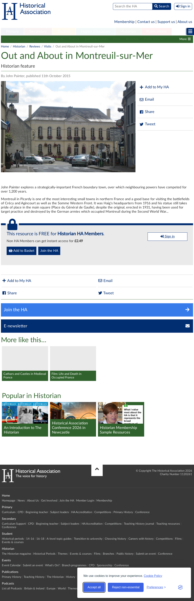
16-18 (40, 538)
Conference (142, 512)
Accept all (94, 587)
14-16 (30, 538)
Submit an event (146, 553)
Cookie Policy (153, 575)
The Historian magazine (18, 39)
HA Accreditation (81, 512)
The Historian (55, 577)
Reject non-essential (125, 587)
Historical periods (13, 538)
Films (116, 39)
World (62, 588)
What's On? (52, 565)
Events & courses (96, 39)
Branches (132, 39)
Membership (124, 22)
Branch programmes (74, 565)
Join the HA (49, 251)
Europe (51, 588)
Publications (156, 31)
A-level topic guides (59, 538)
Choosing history (115, 538)
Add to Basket (21, 251)
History (70, 577)
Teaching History (34, 577)
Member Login (85, 500)
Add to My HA (154, 87)
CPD (20, 512)
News (21, 500)
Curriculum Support (14, 523)
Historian (128, 31)
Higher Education (95, 31)
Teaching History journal (139, 523)
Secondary (38, 31)
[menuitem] (12, 32)
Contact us (146, 22)
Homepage (8, 500)
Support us (166, 22)
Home (5, 46)
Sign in (167, 236)
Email (146, 100)
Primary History (123, 512)
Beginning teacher (37, 512)
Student (63, 31)
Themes (74, 39)
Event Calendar (11, 565)
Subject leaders (59, 512)
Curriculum (8, 512)
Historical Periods (51, 39)
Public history (153, 39)
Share (146, 112)
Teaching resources (168, 523)
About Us (33, 500)
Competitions (102, 512)
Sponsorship (104, 565)
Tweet (147, 124)
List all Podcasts (12, 588)
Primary (12, 31)
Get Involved (49, 500)
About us (185, 22)
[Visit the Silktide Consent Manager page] (180, 587)
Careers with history (141, 538)
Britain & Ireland (34, 588)
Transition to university (88, 538)
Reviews (34, 46)
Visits (47, 46)
